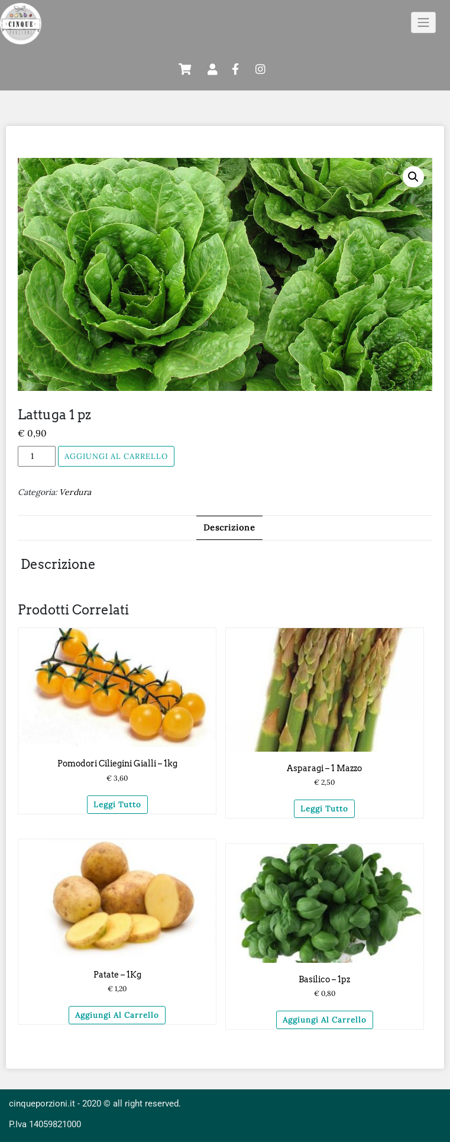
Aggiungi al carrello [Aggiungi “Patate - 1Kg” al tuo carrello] (117, 1015)
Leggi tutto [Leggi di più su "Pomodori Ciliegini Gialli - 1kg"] (117, 805)
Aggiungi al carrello (116, 456)
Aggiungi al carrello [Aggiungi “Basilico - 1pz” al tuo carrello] (325, 1020)
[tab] (229, 528)
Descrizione (229, 527)
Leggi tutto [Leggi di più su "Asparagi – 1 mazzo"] (324, 809)
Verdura (75, 492)
